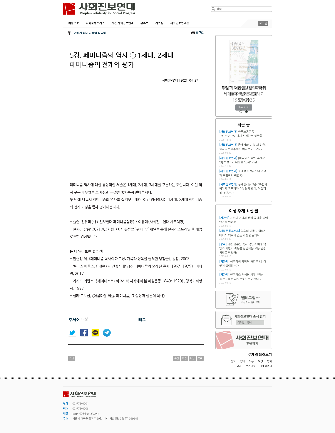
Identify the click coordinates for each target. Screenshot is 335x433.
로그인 (263, 23)
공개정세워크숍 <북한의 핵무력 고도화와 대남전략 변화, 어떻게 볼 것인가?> (243, 188)
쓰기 (72, 358)
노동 (251, 361)
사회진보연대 (99, 9)
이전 (184, 358)
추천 (176, 358)
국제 (239, 366)
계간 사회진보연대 (122, 23)
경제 (242, 361)
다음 (192, 358)
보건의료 (250, 366)
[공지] (223, 244)
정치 (233, 361)
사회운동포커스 (95, 23)
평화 (269, 361)
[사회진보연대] (228, 131)
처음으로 (73, 23)
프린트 (200, 32)
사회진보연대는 (179, 23)
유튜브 (145, 23)
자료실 (160, 23)
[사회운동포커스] (229, 231)
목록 (200, 358)
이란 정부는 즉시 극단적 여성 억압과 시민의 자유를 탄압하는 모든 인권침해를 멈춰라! (242, 248)
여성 (260, 361)
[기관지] (224, 217)
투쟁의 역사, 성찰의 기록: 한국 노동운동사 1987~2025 (244, 94)
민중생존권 (266, 366)
